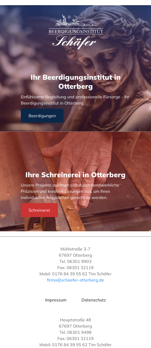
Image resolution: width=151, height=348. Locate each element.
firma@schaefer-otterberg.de (75, 280)
